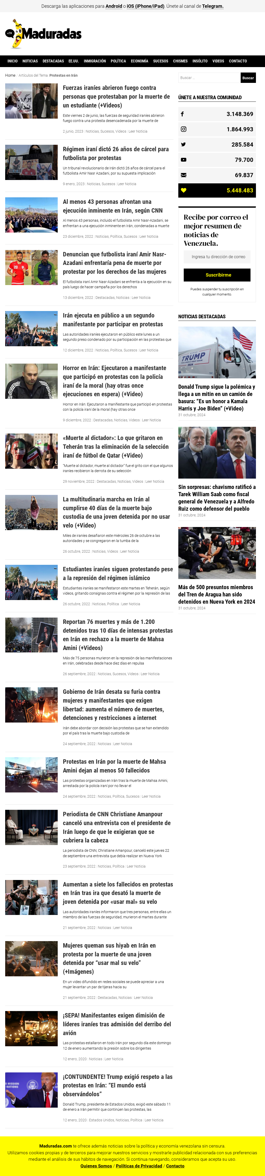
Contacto (238, 61)
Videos (218, 61)
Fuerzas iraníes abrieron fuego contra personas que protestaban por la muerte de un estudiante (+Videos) (116, 96)
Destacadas (53, 61)
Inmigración (95, 61)
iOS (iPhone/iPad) (145, 6)
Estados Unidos (101, 1120)
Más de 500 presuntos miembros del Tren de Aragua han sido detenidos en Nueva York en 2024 (216, 594)
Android (114, 6)
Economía (139, 61)
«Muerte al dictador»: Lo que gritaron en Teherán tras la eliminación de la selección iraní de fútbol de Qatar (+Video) (116, 446)
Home (10, 75)
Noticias (30, 61)
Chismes (180, 61)
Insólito (200, 61)
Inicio (13, 61)
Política (118, 61)
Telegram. (213, 6)
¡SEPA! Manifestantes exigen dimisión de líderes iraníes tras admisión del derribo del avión (117, 1024)
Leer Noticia (138, 131)
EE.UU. (74, 61)
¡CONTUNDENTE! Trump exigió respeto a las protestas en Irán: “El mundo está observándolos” (118, 1085)
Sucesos (160, 61)
